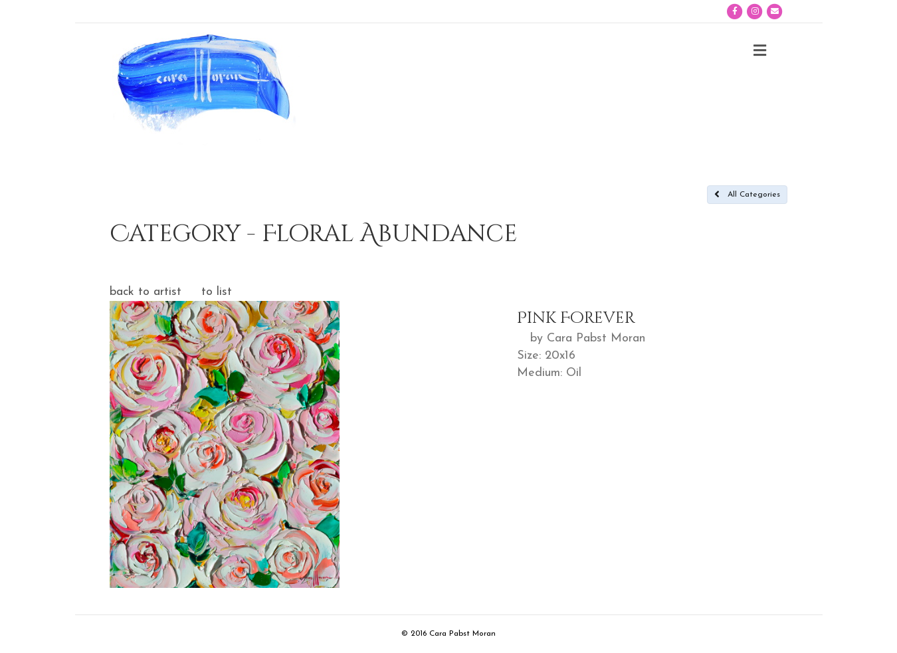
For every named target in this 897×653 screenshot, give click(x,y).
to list (216, 292)
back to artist (145, 292)
